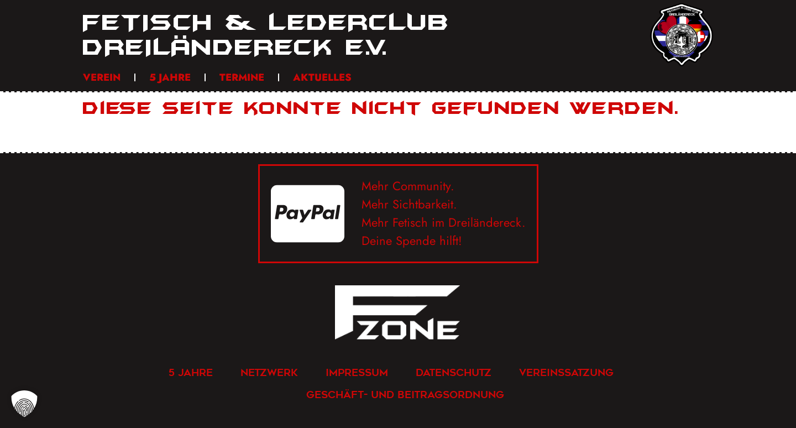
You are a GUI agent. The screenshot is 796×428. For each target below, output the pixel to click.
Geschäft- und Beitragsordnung (405, 394)
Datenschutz (453, 372)
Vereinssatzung (566, 372)
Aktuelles (322, 77)
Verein (102, 77)
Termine (241, 77)
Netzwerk (269, 372)
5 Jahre (170, 77)
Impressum (357, 372)
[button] (24, 403)
